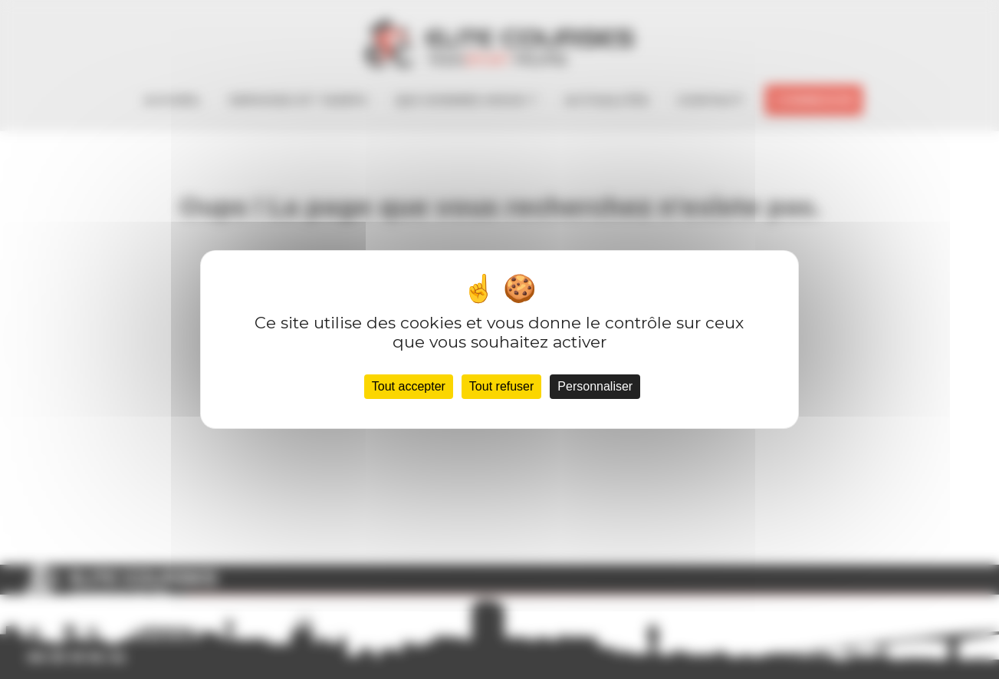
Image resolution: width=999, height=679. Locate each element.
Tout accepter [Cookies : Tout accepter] (408, 386)
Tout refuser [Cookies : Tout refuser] (501, 386)
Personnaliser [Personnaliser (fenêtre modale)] (595, 386)
